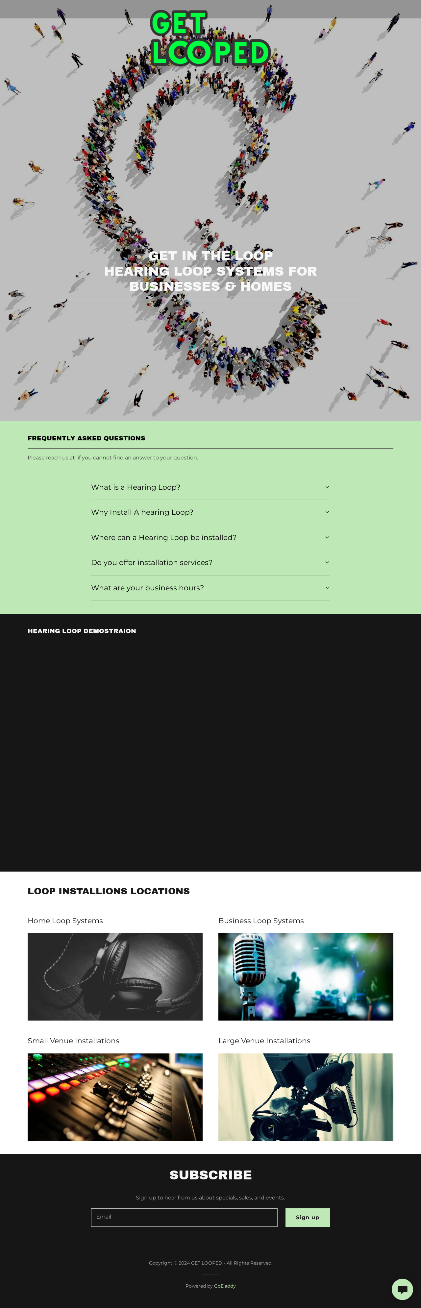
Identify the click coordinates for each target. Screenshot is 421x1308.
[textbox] (184, 1217)
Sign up (307, 1217)
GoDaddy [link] (225, 1286)
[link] (211, 8)
